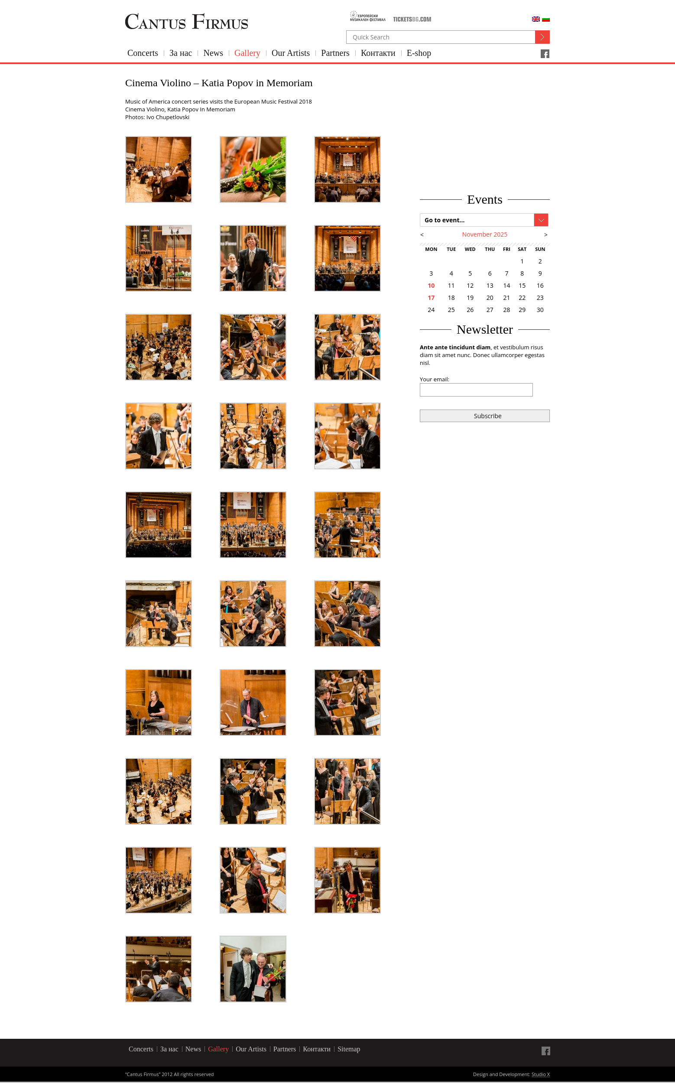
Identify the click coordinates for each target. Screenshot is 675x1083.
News (213, 53)
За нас (180, 53)
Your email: (434, 379)
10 (431, 285)
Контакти (378, 53)
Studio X (541, 1074)
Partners (335, 53)
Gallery (247, 53)
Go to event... (445, 220)
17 (431, 297)
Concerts (142, 53)
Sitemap (349, 1049)
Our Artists (291, 53)
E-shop (419, 53)
